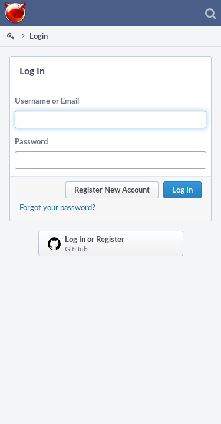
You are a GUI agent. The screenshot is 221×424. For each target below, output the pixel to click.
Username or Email (47, 100)
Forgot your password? (57, 207)
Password (31, 141)
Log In (182, 189)
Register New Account (112, 189)
